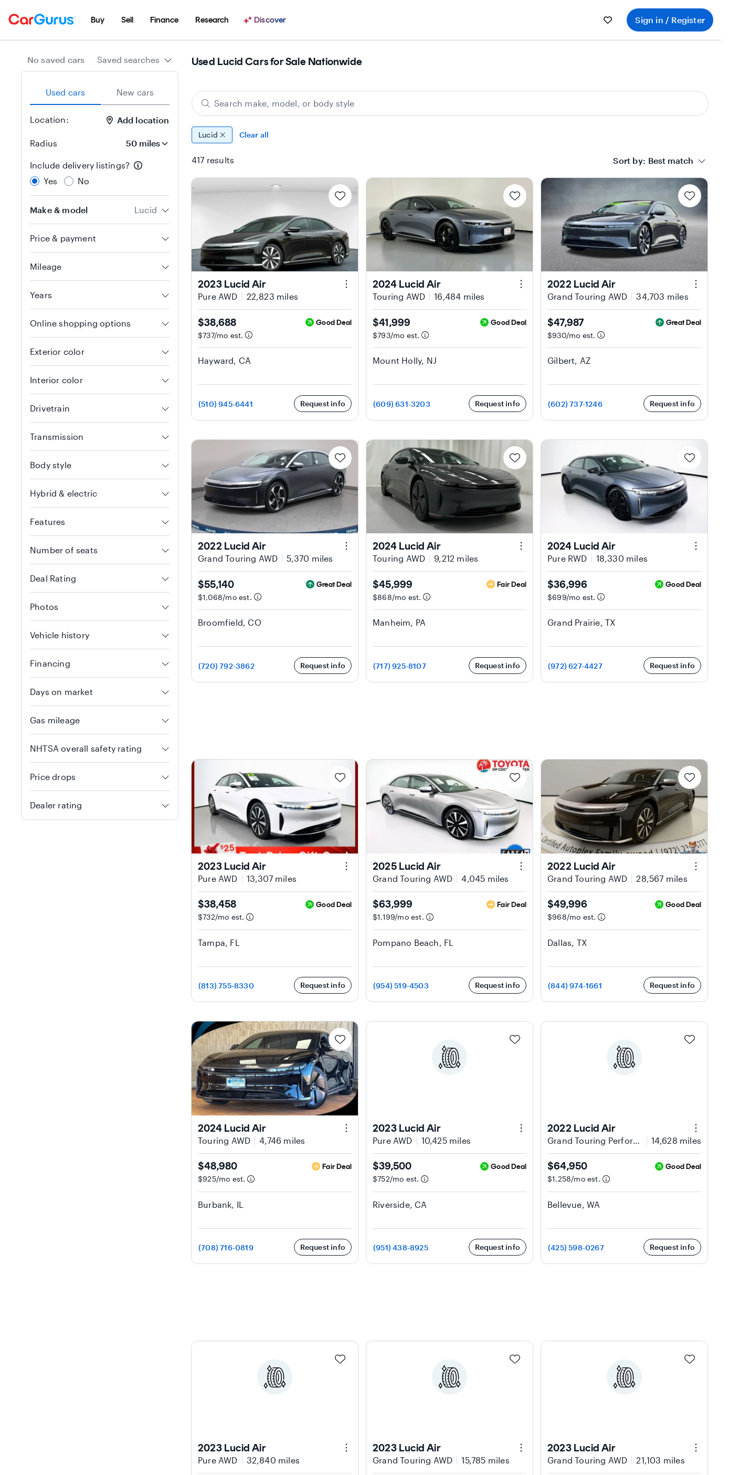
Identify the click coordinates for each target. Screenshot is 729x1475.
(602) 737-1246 (575, 403)
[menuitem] (97, 20)
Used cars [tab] (66, 92)
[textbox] (670, 160)
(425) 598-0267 (576, 1247)
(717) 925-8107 (399, 665)
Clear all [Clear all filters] (254, 134)
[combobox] (135, 60)
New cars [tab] (135, 92)
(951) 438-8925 (400, 1247)
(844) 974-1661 (575, 985)
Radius (43, 143)
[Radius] (144, 143)
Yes (51, 181)
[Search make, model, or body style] (450, 103)
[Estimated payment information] (248, 335)
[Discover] (266, 20)
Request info (322, 403)
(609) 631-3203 (401, 403)
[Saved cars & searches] (607, 20)
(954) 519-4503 (401, 985)
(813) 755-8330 (226, 985)
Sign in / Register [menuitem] (670, 20)
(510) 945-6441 (225, 403)
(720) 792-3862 (226, 665)
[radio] (34, 181)
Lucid (212, 135)
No (83, 181)
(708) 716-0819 (225, 1247)
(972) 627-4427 (575, 665)
